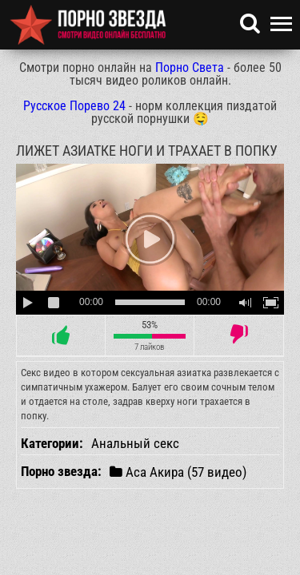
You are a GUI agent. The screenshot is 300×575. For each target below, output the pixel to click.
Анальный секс (135, 443)
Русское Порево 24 (74, 105)
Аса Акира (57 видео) (178, 471)
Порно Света (189, 67)
